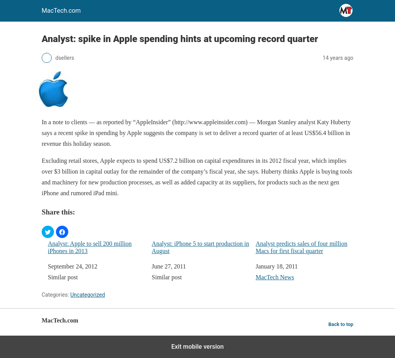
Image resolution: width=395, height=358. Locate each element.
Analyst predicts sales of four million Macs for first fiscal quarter (302, 247)
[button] (48, 232)
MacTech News (275, 277)
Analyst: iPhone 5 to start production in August (200, 247)
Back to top (340, 324)
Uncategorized (87, 295)
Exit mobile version (197, 346)
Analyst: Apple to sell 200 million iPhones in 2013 (90, 247)
